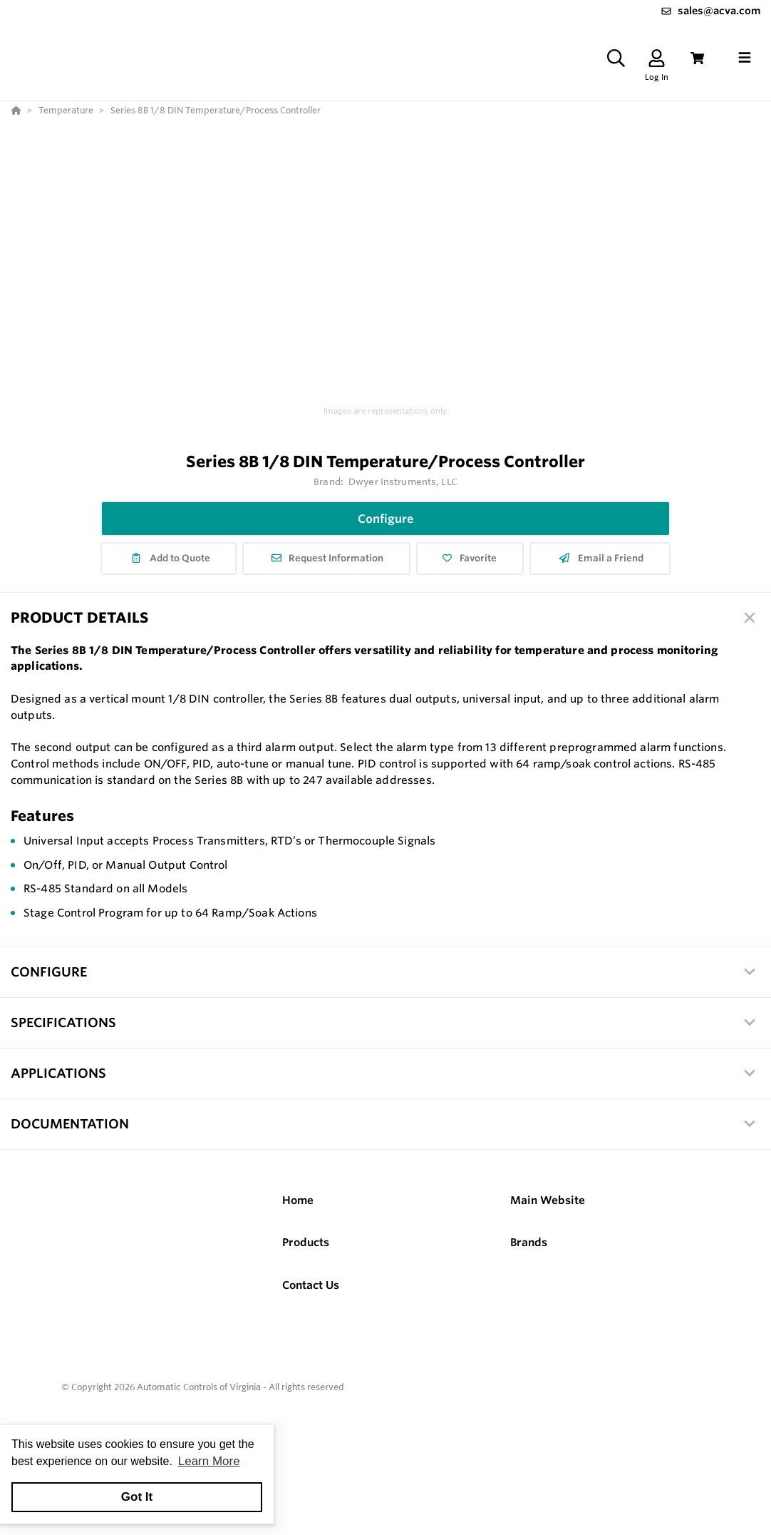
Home (298, 1200)
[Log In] (656, 58)
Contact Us (310, 1285)
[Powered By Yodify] (385, 1429)
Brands (528, 1242)
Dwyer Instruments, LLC (402, 481)
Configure (386, 518)
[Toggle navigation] (745, 58)
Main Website (547, 1200)
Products (305, 1242)
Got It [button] (136, 1497)
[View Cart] (697, 58)
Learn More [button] (209, 1461)
